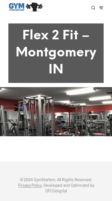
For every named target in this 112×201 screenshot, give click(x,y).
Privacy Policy (30, 164)
